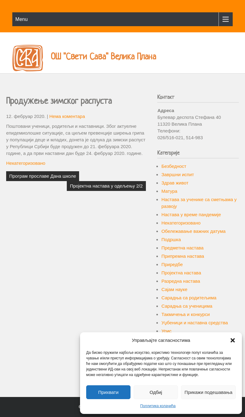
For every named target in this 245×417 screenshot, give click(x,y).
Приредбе (172, 264)
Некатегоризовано (25, 163)
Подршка (171, 239)
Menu (21, 19)
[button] (233, 340)
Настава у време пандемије (191, 214)
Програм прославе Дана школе (42, 176)
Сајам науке (174, 289)
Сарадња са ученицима (186, 306)
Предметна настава (182, 247)
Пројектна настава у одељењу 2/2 (106, 185)
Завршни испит (177, 174)
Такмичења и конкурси (185, 314)
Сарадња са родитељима (188, 297)
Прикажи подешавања (208, 392)
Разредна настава (180, 281)
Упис (166, 331)
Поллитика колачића (158, 406)
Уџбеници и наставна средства (194, 322)
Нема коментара (67, 116)
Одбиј (156, 392)
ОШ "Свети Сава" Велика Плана (103, 57)
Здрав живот (174, 182)
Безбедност (173, 166)
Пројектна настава (181, 272)
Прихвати (108, 392)
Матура (169, 191)
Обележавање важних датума (193, 231)
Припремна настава (182, 256)
